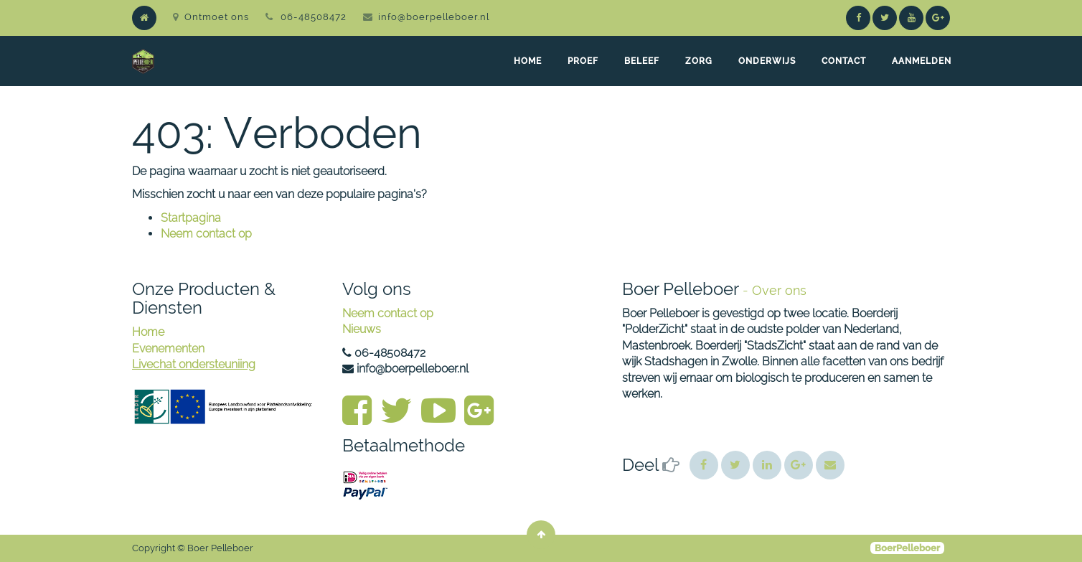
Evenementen (168, 348)
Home (148, 332)
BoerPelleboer (907, 548)
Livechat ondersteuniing (193, 364)
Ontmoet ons (211, 16)
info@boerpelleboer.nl (433, 16)
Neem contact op (206, 233)
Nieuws (361, 329)
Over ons (779, 290)
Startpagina (191, 218)
